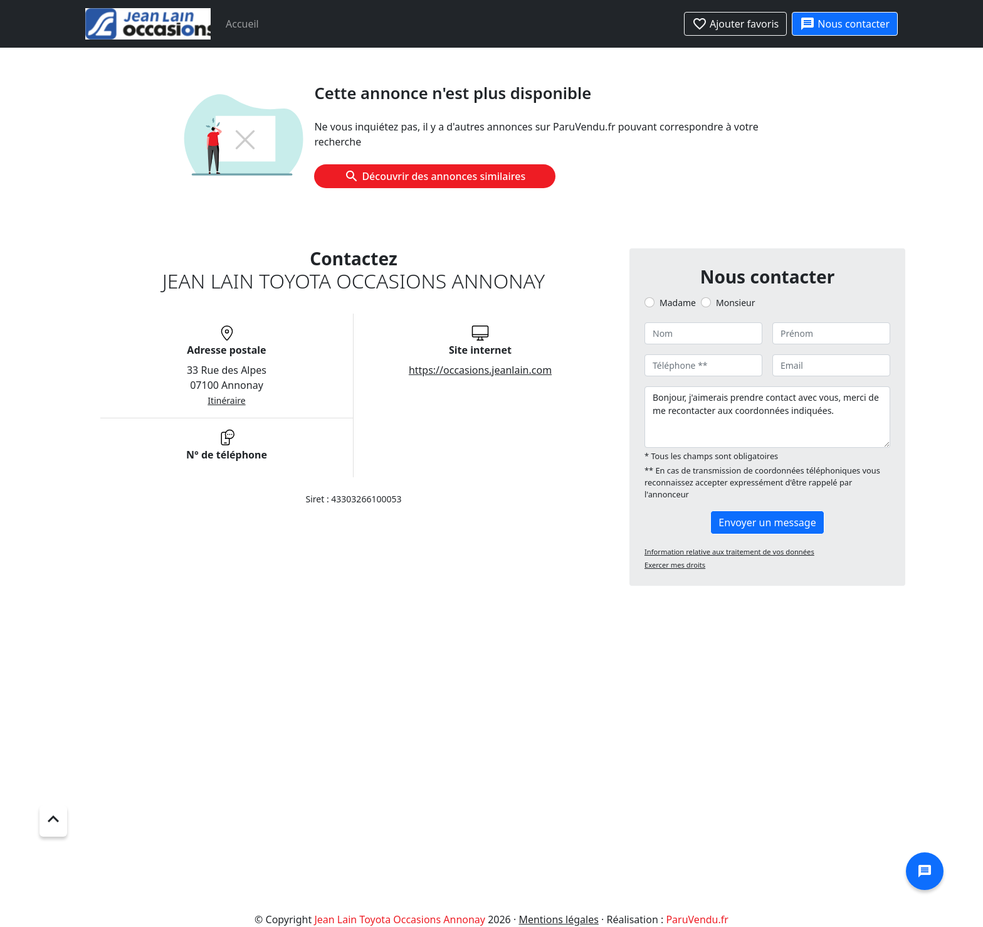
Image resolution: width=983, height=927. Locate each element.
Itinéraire (226, 400)
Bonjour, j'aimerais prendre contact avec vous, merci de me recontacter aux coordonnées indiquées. (767, 417)
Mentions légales (558, 919)
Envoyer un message (767, 522)
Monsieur (735, 303)
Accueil (242, 24)
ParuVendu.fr (697, 919)
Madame (678, 303)
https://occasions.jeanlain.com (480, 370)
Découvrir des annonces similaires (434, 176)
